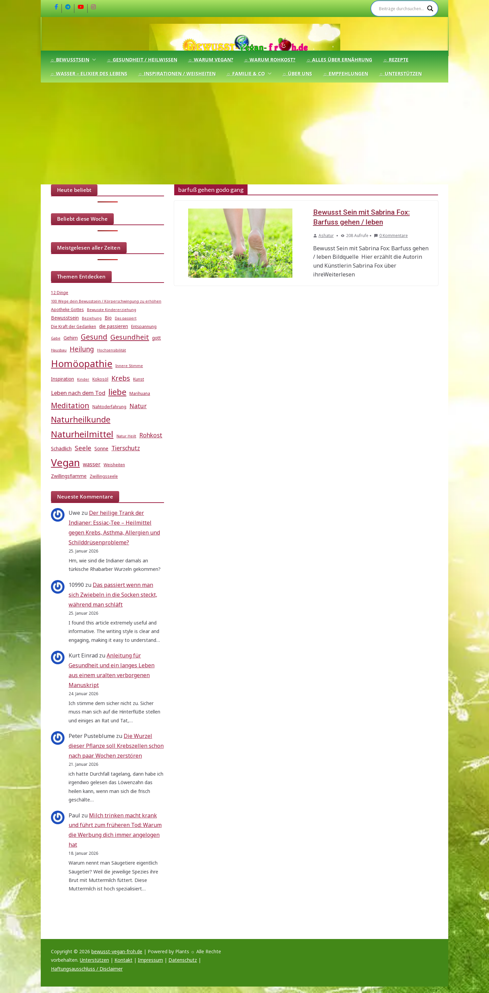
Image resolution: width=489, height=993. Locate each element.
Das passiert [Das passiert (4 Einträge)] (126, 318)
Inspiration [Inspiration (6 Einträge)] (62, 379)
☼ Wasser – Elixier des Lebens (88, 73)
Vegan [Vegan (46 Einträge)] (65, 462)
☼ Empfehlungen (345, 73)
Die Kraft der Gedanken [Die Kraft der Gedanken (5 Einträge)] (73, 326)
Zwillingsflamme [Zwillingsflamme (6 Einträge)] (69, 476)
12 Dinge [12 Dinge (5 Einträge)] (59, 292)
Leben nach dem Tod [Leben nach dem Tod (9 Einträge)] (78, 393)
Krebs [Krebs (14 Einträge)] (120, 378)
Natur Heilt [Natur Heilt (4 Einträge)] (126, 436)
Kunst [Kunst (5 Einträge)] (138, 379)
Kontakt (123, 960)
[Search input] (401, 8)
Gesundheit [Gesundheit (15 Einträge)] (129, 337)
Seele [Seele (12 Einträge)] (83, 448)
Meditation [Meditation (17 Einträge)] (70, 405)
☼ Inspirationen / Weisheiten (177, 73)
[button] (92, 59)
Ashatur (326, 235)
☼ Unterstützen (400, 73)
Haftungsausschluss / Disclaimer (87, 968)
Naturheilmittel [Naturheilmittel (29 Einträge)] (82, 434)
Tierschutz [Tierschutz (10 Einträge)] (125, 448)
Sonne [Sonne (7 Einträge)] (101, 448)
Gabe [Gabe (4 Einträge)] (55, 338)
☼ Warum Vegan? (210, 59)
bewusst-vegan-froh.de (116, 951)
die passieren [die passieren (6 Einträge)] (113, 326)
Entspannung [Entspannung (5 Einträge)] (144, 326)
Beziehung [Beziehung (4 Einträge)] (92, 318)
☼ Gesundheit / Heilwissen (142, 59)
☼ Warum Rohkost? (270, 59)
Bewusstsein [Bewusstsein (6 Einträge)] (65, 318)
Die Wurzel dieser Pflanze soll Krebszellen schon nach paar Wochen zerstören (116, 745)
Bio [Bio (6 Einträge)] (108, 318)
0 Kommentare (391, 235)
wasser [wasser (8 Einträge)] (92, 464)
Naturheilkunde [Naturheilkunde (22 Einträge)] (80, 419)
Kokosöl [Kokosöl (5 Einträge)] (100, 379)
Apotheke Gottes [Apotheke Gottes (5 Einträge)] (67, 309)
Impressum (150, 960)
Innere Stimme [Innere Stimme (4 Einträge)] (129, 365)
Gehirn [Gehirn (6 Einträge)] (71, 338)
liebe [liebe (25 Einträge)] (117, 391)
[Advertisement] (244, 133)
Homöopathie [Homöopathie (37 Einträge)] (81, 363)
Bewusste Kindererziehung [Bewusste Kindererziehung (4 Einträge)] (111, 309)
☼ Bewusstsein (69, 59)
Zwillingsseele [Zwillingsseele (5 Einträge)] (104, 476)
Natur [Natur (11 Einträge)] (138, 406)
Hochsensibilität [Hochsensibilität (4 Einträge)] (111, 350)
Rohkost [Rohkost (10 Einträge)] (150, 435)
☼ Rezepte (396, 59)
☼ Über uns (297, 73)
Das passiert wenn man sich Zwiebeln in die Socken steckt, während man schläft (113, 594)
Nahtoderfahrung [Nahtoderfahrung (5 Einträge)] (109, 407)
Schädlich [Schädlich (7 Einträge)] (61, 448)
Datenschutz (182, 960)
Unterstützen (94, 960)
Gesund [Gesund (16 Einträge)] (94, 337)
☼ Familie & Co (246, 73)
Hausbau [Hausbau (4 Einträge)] (59, 350)
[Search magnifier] (430, 8)
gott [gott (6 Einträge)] (156, 338)
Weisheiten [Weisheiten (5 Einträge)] (114, 465)
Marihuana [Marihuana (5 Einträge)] (139, 393)
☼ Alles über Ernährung (339, 59)
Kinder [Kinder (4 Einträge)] (83, 379)
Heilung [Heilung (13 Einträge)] (82, 349)
